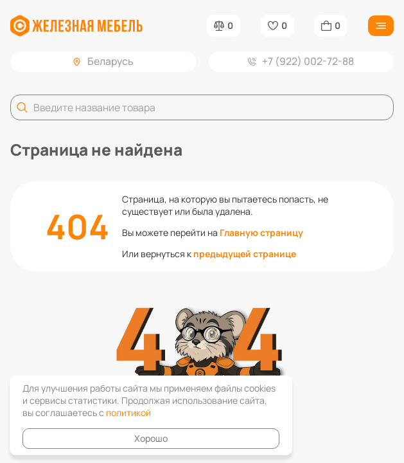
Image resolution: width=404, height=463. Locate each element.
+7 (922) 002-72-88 (301, 61)
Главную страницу (261, 232)
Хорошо (151, 438)
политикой (128, 412)
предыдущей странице (244, 254)
